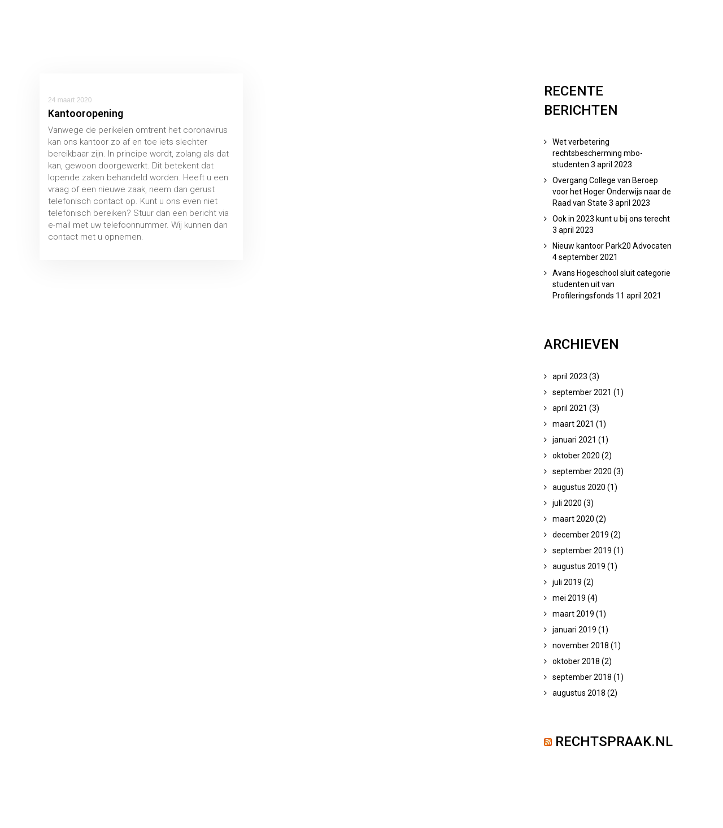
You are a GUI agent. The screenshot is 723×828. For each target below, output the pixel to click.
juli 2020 (567, 503)
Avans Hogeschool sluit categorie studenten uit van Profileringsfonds (611, 284)
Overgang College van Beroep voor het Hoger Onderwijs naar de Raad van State (611, 191)
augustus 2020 (579, 487)
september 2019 (582, 550)
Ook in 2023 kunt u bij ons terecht (611, 218)
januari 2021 (574, 439)
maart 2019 (573, 613)
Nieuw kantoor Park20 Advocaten (612, 245)
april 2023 (569, 376)
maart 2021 (573, 423)
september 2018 (582, 677)
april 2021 (569, 408)
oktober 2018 (576, 661)
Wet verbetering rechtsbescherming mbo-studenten (597, 153)
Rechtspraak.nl (614, 741)
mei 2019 (569, 597)
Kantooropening (85, 113)
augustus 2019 (579, 566)
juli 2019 (567, 582)
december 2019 (580, 534)
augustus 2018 (579, 692)
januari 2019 (574, 629)
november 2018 (580, 645)
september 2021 (582, 392)
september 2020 (582, 471)
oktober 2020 (576, 455)
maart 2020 (573, 518)
